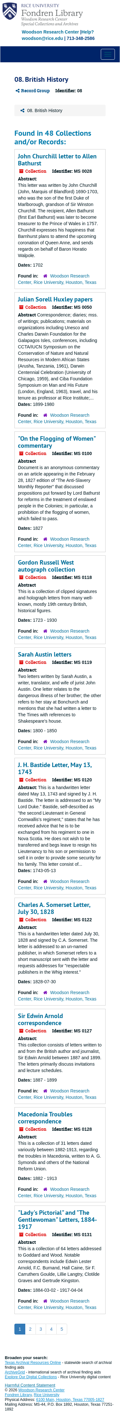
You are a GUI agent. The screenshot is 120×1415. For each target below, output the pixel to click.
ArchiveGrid (15, 1372)
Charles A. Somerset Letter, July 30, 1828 (54, 908)
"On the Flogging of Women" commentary (56, 442)
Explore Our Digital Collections (31, 1377)
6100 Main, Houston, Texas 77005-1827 (70, 1399)
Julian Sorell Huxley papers (55, 299)
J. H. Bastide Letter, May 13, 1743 (55, 768)
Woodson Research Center (50, 31)
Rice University (47, 1395)
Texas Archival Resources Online (33, 1362)
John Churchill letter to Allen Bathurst (57, 159)
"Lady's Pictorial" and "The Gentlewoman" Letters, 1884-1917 (57, 1219)
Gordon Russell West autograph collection (46, 566)
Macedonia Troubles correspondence (45, 1117)
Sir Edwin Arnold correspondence (40, 1019)
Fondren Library (18, 1395)
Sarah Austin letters (44, 654)
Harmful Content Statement (30, 1385)
